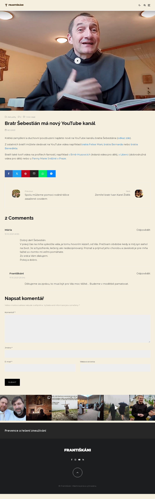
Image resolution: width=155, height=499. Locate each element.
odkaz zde (124, 138)
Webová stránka (87, 366)
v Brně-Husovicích (79, 154)
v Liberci (124, 154)
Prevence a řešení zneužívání (25, 435)
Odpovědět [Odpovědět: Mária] (143, 229)
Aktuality (12, 117)
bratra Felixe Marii (92, 144)
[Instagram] (75, 465)
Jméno (8, 353)
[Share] (9, 173)
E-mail (8, 366)
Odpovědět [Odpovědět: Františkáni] (143, 273)
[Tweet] (17, 173)
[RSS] (83, 465)
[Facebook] (71, 465)
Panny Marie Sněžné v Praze (49, 158)
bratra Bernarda (113, 144)
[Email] (34, 173)
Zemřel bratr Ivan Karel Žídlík (105, 193)
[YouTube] (79, 465)
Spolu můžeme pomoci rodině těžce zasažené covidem (50, 195)
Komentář (10, 312)
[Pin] (25, 173)
